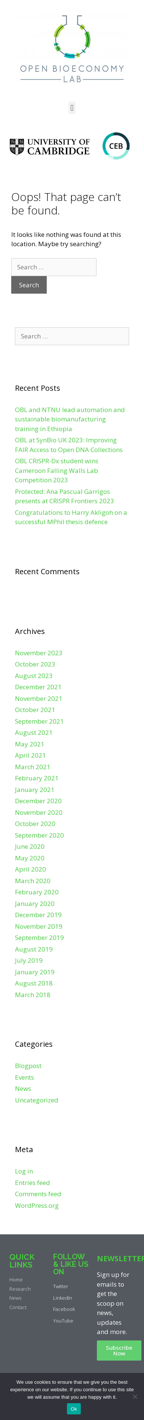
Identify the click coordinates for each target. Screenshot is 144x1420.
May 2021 (30, 744)
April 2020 (30, 869)
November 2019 (38, 926)
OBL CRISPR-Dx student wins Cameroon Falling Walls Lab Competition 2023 (56, 470)
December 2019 (38, 914)
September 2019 (39, 937)
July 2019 (29, 960)
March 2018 (32, 994)
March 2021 (32, 766)
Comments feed (38, 1193)
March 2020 (32, 880)
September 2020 (39, 835)
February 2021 (37, 778)
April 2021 (30, 755)
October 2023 (35, 664)
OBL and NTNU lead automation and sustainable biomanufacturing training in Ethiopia (70, 419)
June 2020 (30, 846)
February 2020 (37, 892)
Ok (74, 1409)
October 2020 (35, 823)
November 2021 (38, 698)
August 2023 (34, 675)
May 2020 (30, 858)
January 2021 (35, 789)
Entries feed (32, 1182)
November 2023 (38, 653)
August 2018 (34, 983)
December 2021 (38, 687)
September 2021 (39, 721)
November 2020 (38, 812)
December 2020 (38, 800)
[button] (72, 108)
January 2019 (35, 972)
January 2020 (35, 903)
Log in (24, 1171)
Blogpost (28, 1065)
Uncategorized (36, 1100)
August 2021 (34, 732)
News (23, 1088)
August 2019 (34, 949)
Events (24, 1077)
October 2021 (35, 709)
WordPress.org (37, 1205)
